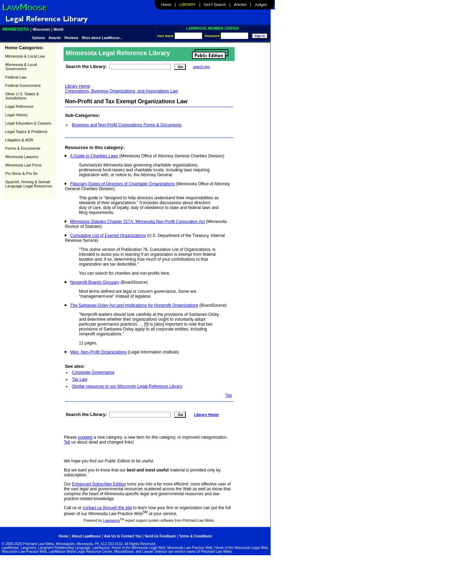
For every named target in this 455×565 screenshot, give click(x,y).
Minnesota (15, 29)
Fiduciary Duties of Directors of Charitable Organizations (122, 183)
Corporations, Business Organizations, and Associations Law (121, 91)
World (58, 29)
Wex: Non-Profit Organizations (98, 352)
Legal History (16, 115)
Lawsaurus (111, 520)
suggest (85, 437)
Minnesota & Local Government (21, 66)
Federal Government (23, 85)
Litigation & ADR (19, 140)
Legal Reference (19, 106)
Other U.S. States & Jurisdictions (22, 96)
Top (228, 395)
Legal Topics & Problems (26, 131)
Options (39, 38)
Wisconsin (41, 29)
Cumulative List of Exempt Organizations (108, 235)
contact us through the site (107, 507)
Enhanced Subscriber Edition (99, 484)
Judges (261, 4)
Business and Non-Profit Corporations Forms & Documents (127, 124)
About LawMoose (86, 536)
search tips (201, 67)
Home (166, 4)
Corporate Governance (93, 372)
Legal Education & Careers (28, 123)
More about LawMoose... (102, 38)
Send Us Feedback (160, 536)
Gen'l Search (215, 4)
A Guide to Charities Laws (94, 156)
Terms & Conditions (195, 536)
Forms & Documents (22, 148)
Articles (240, 4)
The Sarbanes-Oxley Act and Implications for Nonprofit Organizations (134, 305)
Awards (55, 38)
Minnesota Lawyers (21, 157)
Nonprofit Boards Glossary (94, 282)
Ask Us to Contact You (123, 536)
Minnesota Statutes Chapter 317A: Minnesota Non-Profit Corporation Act (137, 221)
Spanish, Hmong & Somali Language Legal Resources (28, 184)
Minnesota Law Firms (23, 165)
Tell (67, 442)
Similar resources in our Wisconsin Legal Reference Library (127, 386)
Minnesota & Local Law (25, 56)
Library (187, 4)
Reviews (72, 38)
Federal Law (16, 77)
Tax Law (79, 379)
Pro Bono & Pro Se (21, 173)
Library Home (77, 86)
